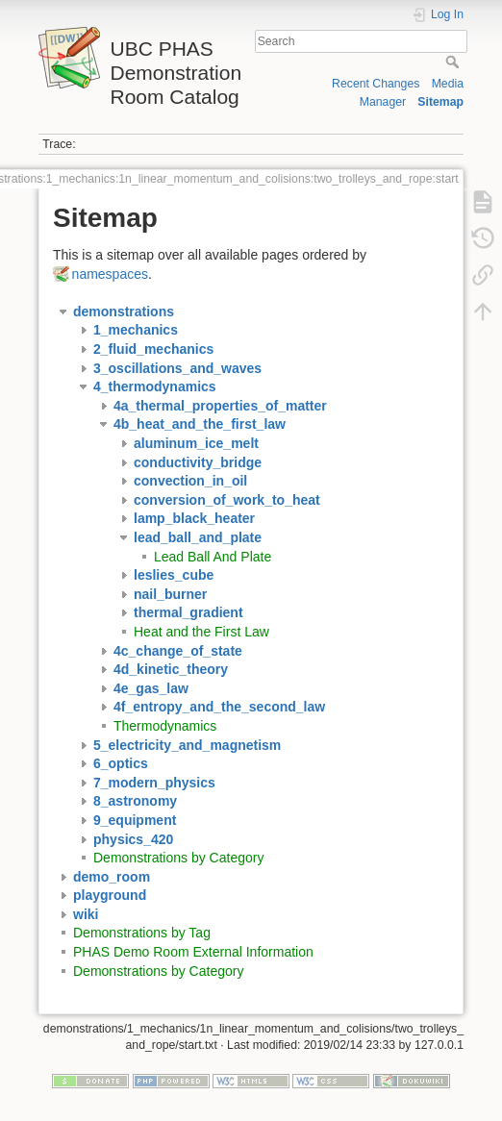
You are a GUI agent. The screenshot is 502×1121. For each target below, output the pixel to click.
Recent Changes (375, 83)
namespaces (110, 274)
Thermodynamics (164, 726)
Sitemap (440, 102)
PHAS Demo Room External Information (193, 951)
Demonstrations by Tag (142, 932)
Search (454, 61)
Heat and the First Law (201, 631)
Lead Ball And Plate (212, 556)
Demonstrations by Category (178, 857)
